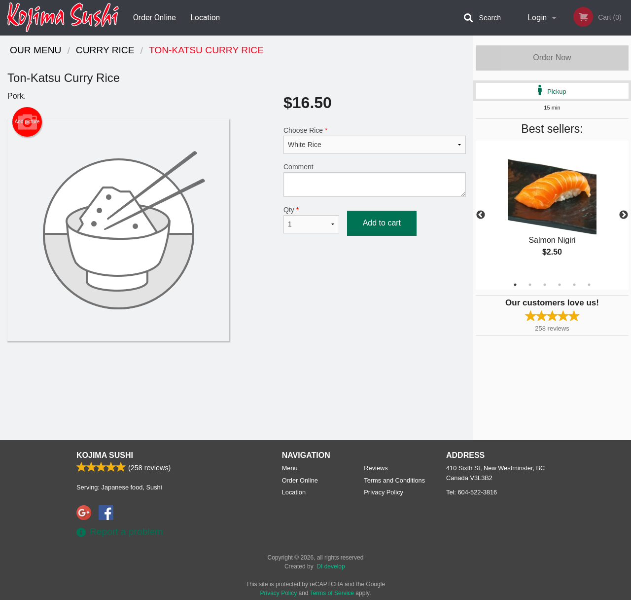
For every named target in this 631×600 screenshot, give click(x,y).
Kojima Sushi (104, 455)
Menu (290, 468)
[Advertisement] (236, 373)
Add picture (27, 122)
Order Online (154, 17)
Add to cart (382, 223)
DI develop (330, 566)
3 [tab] (545, 285)
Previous (481, 215)
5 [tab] (574, 285)
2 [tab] (530, 285)
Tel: (471, 492)
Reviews (375, 468)
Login (537, 17)
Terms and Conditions (394, 480)
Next (624, 215)
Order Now (552, 57)
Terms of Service (332, 593)
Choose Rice (374, 140)
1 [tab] (515, 285)
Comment (374, 180)
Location (205, 17)
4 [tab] (559, 285)
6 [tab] (589, 285)
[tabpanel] (552, 209)
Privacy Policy (383, 492)
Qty (311, 219)
